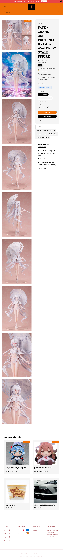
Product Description (43, 137)
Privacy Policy (32, 556)
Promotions (41, 84)
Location (35, 530)
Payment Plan (41, 91)
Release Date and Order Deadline (47, 134)
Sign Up (44, 1)
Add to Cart (47, 116)
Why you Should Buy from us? (46, 130)
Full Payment (43, 94)
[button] (4, 7)
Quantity (40, 104)
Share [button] (40, 121)
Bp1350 (41, 101)
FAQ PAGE (52, 150)
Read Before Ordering (43, 127)
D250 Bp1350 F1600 (45, 98)
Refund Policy (40, 556)
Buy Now (47, 112)
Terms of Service (23, 556)
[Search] (56, 12)
